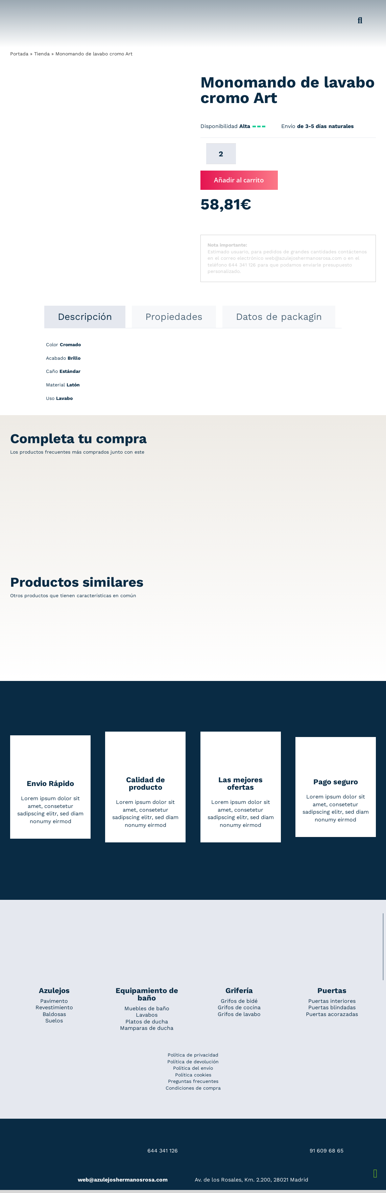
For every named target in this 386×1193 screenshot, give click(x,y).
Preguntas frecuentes (193, 1081)
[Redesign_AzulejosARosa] (193, 922)
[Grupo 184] (23, 9)
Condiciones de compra (193, 1088)
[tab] (84, 317)
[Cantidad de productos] (221, 153)
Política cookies (193, 1074)
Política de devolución (193, 1061)
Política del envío (193, 1068)
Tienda (42, 53)
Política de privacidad (193, 1055)
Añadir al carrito (239, 180)
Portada (19, 53)
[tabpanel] (193, 374)
